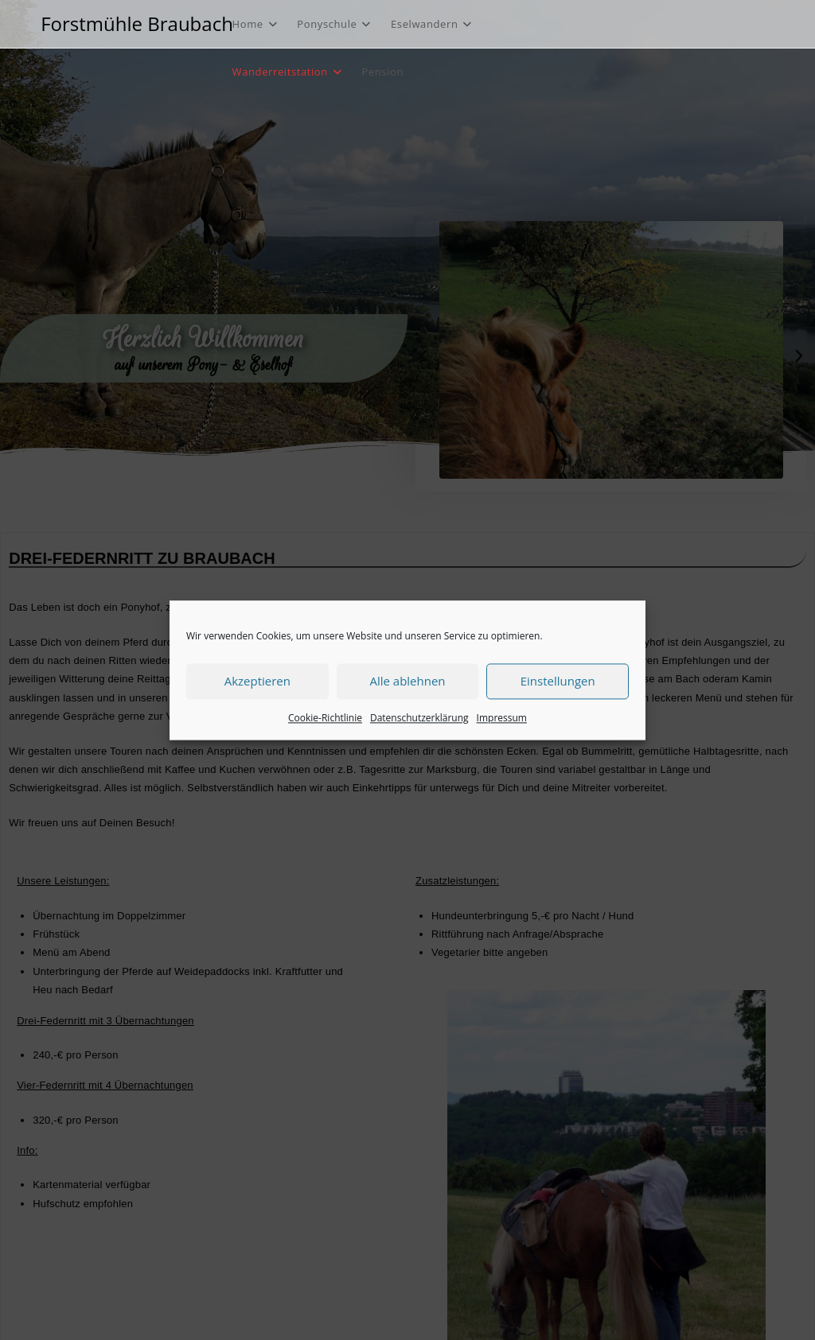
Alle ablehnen (407, 681)
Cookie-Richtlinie (325, 717)
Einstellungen (558, 681)
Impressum (502, 717)
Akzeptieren (257, 681)
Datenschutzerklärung (419, 717)
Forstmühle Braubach (137, 23)
